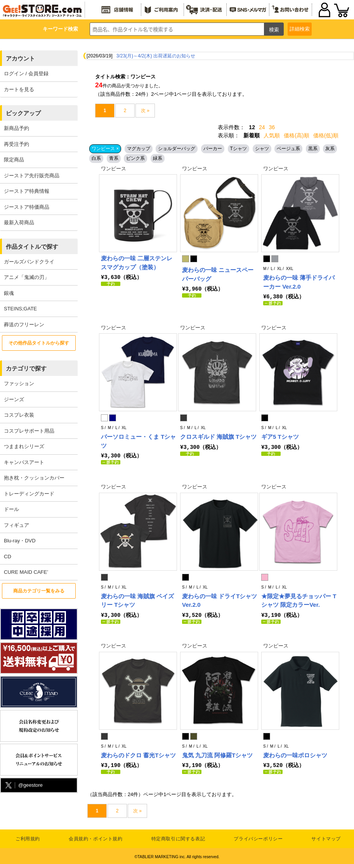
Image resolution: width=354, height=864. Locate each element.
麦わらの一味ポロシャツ (295, 754)
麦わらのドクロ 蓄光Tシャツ (138, 754)
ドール (11, 509)
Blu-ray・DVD (20, 541)
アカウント (20, 58)
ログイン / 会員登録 (26, 73)
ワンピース (113, 168)
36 (272, 127)
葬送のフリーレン (24, 324)
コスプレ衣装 (19, 415)
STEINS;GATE (20, 309)
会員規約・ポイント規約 (96, 837)
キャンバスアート (24, 462)
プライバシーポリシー (258, 837)
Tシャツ (238, 148)
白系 (96, 158)
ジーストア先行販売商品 (31, 175)
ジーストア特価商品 (26, 207)
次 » (145, 110)
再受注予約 (16, 144)
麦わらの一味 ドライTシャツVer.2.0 (219, 600)
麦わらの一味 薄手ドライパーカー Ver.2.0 (299, 282)
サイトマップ (326, 837)
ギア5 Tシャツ (280, 436)
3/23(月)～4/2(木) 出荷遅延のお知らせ (155, 56)
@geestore (23, 785)
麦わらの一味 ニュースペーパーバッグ (217, 274)
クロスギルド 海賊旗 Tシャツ (218, 436)
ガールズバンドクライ (29, 262)
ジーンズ (14, 399)
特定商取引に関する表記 (178, 837)
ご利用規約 (28, 837)
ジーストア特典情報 (26, 191)
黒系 (313, 148)
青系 (113, 158)
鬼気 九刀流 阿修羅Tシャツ (217, 754)
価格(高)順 (296, 135)
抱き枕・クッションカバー (34, 478)
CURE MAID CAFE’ (26, 572)
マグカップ (138, 148)
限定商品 (14, 160)
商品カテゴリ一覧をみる (38, 591)
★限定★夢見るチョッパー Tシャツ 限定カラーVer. (298, 600)
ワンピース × (105, 148)
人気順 (272, 135)
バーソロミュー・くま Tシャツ (138, 440)
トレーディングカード (29, 494)
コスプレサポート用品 (29, 431)
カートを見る (19, 89)
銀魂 (9, 293)
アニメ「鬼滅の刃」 (26, 277)
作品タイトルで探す (32, 246)
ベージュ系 (288, 148)
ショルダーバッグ (176, 148)
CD (7, 556)
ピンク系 (135, 158)
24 (262, 127)
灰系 (330, 148)
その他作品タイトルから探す (39, 343)
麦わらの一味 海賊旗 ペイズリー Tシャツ (137, 600)
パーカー (212, 148)
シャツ (262, 148)
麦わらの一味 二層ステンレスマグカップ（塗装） (136, 262)
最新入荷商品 (19, 222)
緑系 (157, 158)
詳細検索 (300, 29)
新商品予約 (16, 128)
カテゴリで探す (26, 368)
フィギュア (16, 525)
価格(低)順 (325, 135)
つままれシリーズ (24, 446)
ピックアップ (23, 113)
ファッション (19, 383)
